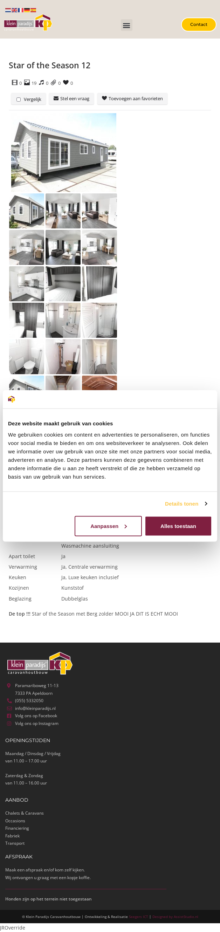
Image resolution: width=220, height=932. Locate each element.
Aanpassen (108, 526)
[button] (126, 25)
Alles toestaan (178, 526)
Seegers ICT (138, 916)
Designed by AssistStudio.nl (175, 916)
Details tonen (181, 504)
